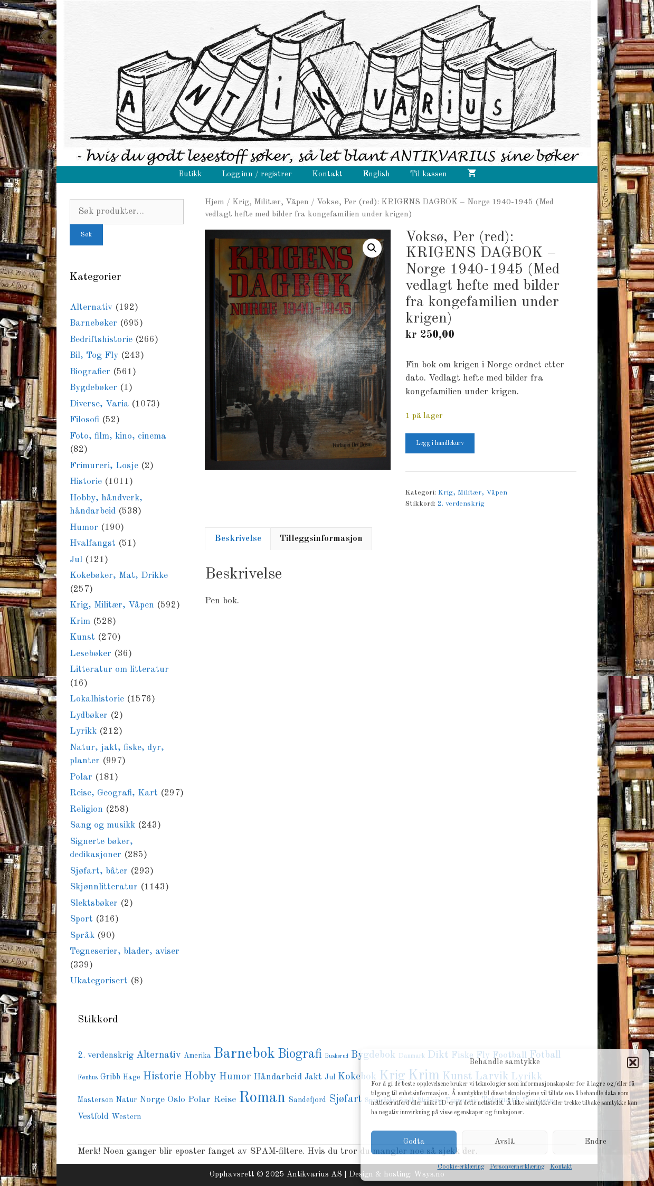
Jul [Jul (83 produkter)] (330, 1077)
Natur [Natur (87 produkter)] (126, 1100)
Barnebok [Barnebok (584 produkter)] (244, 1054)
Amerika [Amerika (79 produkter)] (197, 1055)
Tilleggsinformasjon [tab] (321, 538)
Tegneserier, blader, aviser (124, 951)
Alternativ (91, 307)
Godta (414, 1142)
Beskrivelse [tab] (237, 538)
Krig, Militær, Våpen (270, 202)
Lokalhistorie (97, 699)
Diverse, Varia (99, 404)
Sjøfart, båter (99, 871)
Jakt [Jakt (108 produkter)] (313, 1077)
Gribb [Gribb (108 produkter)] (110, 1077)
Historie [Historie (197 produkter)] (162, 1076)
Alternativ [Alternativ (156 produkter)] (158, 1055)
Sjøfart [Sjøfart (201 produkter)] (345, 1099)
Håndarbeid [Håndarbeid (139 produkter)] (277, 1077)
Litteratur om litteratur (119, 669)
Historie (86, 481)
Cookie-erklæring (461, 1167)
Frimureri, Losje (104, 465)
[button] (633, 1062)
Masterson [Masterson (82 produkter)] (95, 1100)
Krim (80, 621)
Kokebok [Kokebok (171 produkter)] (357, 1076)
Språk (82, 935)
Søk (86, 235)
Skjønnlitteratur (104, 887)
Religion (86, 809)
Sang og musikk (102, 825)
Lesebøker (90, 653)
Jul (76, 559)
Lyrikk (83, 731)
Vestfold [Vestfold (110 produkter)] (93, 1117)
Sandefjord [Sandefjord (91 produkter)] (307, 1100)
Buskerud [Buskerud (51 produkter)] (336, 1056)
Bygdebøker (93, 387)
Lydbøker (89, 715)
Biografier (90, 371)
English (376, 174)
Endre (595, 1142)
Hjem (214, 202)
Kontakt (561, 1167)
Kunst (82, 637)
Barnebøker (93, 323)
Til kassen (428, 174)
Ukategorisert (99, 980)
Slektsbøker (94, 903)
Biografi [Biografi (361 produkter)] (300, 1054)
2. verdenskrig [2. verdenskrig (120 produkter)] (106, 1055)
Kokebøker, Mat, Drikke (119, 575)
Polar (81, 777)
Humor (84, 527)
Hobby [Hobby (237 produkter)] (200, 1076)
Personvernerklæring (517, 1167)
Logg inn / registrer (257, 174)
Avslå (505, 1142)
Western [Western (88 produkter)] (126, 1117)
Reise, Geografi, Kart (114, 793)
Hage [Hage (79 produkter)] (131, 1077)
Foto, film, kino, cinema (118, 436)
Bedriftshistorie (101, 339)
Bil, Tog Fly (94, 355)
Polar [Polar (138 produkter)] (199, 1099)
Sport (81, 919)
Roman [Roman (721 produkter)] (262, 1098)
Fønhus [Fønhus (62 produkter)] (88, 1078)
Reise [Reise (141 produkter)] (224, 1099)
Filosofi (84, 419)
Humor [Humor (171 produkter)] (235, 1076)
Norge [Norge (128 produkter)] (152, 1099)
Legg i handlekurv (440, 443)
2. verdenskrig (461, 503)
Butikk (190, 174)
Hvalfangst (93, 543)
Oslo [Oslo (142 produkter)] (176, 1099)
